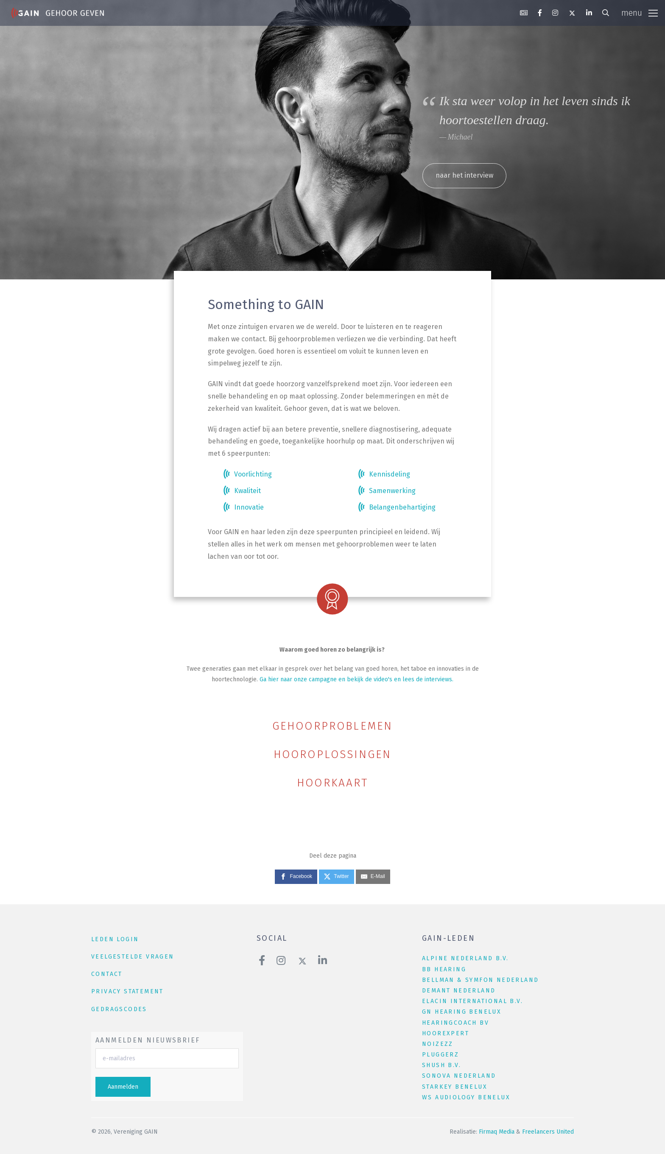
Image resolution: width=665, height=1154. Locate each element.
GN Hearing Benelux (461, 1011)
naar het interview (464, 175)
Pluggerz (440, 1054)
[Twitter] (336, 877)
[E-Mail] (373, 877)
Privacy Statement (127, 991)
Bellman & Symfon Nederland (480, 980)
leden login (115, 939)
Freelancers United (548, 1131)
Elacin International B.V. (472, 1001)
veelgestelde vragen (132, 956)
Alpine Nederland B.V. (465, 958)
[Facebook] (296, 877)
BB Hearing (444, 969)
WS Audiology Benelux (466, 1097)
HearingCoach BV (455, 1022)
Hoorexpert (445, 1033)
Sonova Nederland (459, 1075)
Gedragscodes (119, 1009)
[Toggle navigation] (639, 13)
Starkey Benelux (454, 1086)
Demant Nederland (458, 990)
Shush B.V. (441, 1065)
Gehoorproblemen (332, 726)
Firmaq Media (496, 1131)
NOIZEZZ (437, 1044)
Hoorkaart (332, 782)
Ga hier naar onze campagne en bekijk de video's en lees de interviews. (356, 679)
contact (107, 974)
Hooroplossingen (333, 754)
